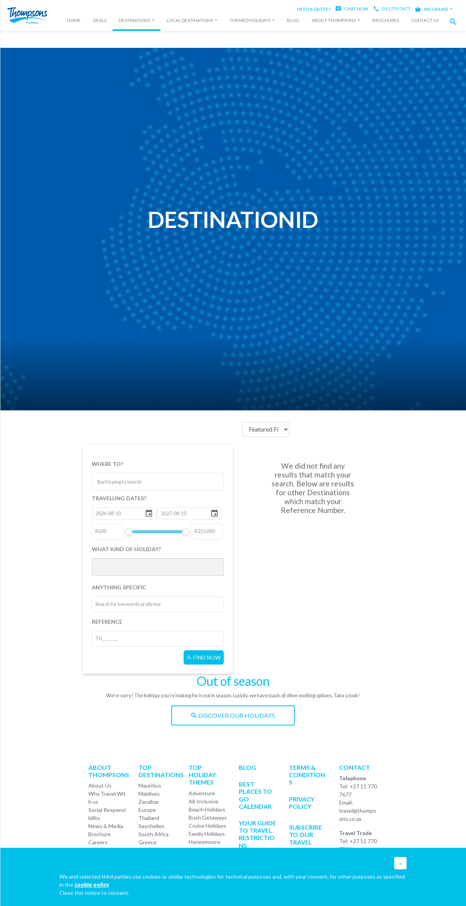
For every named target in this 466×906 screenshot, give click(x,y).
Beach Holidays (207, 809)
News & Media (105, 826)
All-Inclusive (203, 801)
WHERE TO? (107, 464)
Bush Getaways (208, 817)
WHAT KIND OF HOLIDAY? (126, 549)
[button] (455, 22)
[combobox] (126, 482)
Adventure (202, 793)
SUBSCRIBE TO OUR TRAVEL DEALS (305, 838)
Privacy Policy (301, 802)
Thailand (148, 818)
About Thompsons (334, 20)
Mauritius (149, 785)
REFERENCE (107, 621)
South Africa (153, 834)
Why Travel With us (107, 797)
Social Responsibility (107, 813)
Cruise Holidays (207, 825)
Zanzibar (148, 801)
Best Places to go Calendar (255, 795)
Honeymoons (205, 842)
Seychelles (151, 826)
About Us (99, 785)
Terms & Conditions (307, 775)
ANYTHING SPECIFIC (119, 587)
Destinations (135, 20)
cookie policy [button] (91, 884)
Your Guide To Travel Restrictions (257, 834)
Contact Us (425, 20)
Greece (147, 842)
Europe (147, 809)
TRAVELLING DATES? (119, 498)
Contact (354, 767)
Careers (98, 842)
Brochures (385, 20)
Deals (99, 20)
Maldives (149, 793)
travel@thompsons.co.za (357, 814)
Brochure (99, 834)
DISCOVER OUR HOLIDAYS (233, 715)
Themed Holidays (250, 20)
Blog (293, 20)
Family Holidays (207, 833)
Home (74, 20)
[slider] (129, 532)
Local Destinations (190, 20)
